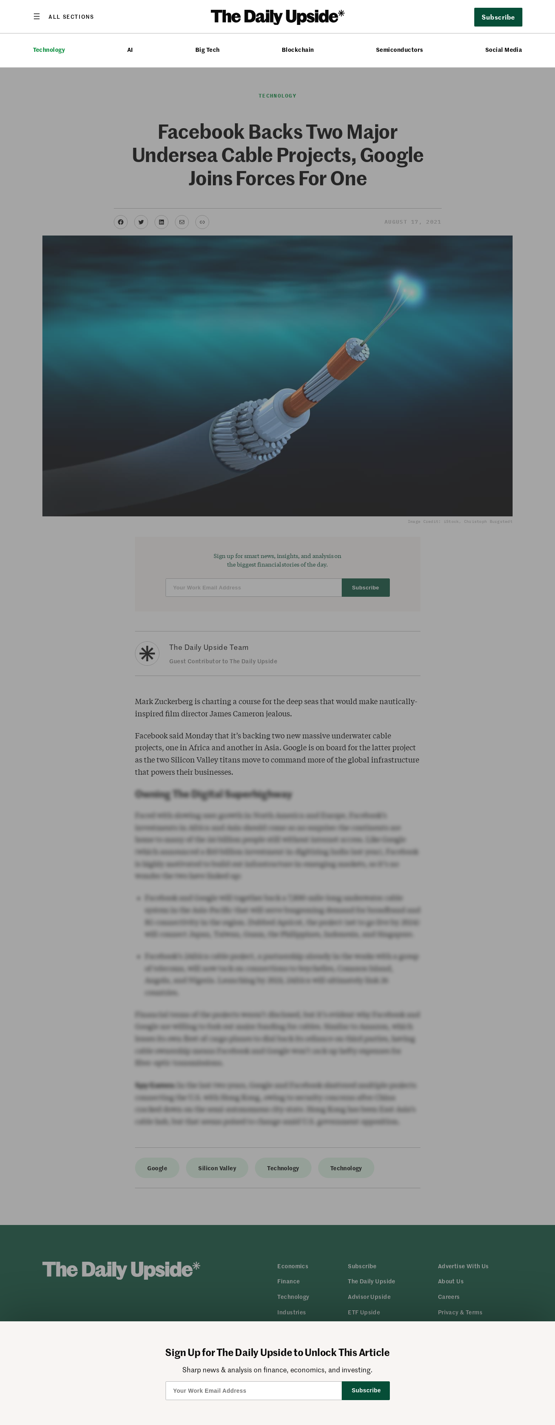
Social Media (503, 49)
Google (157, 1168)
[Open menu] (63, 16)
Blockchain (298, 49)
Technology (49, 49)
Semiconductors (399, 49)
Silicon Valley (217, 1168)
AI (130, 49)
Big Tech (207, 49)
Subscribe (498, 16)
